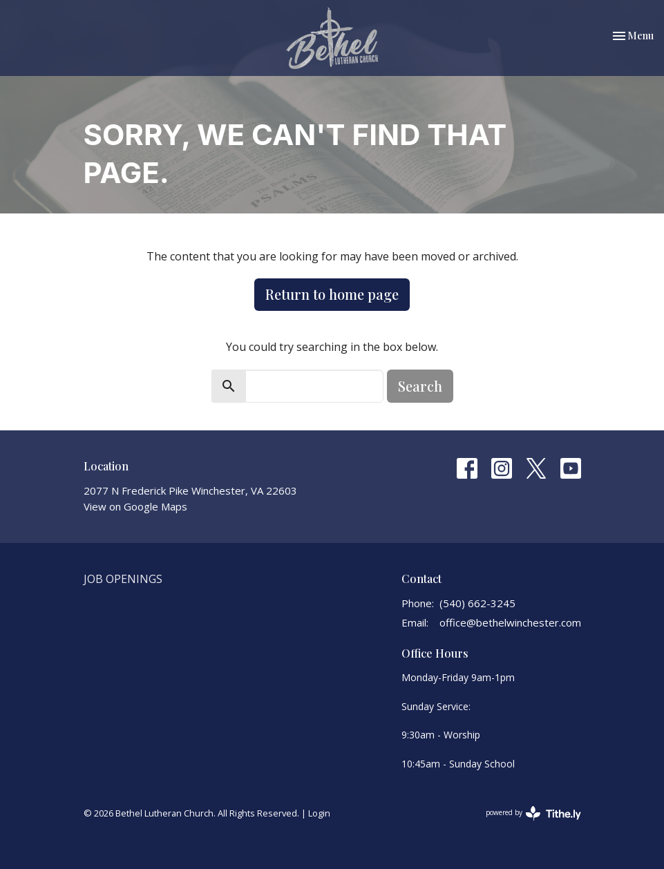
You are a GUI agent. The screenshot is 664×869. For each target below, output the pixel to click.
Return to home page (332, 294)
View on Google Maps (135, 506)
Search (420, 385)
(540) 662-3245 (477, 603)
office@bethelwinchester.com (510, 622)
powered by (533, 813)
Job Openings (123, 578)
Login (319, 813)
